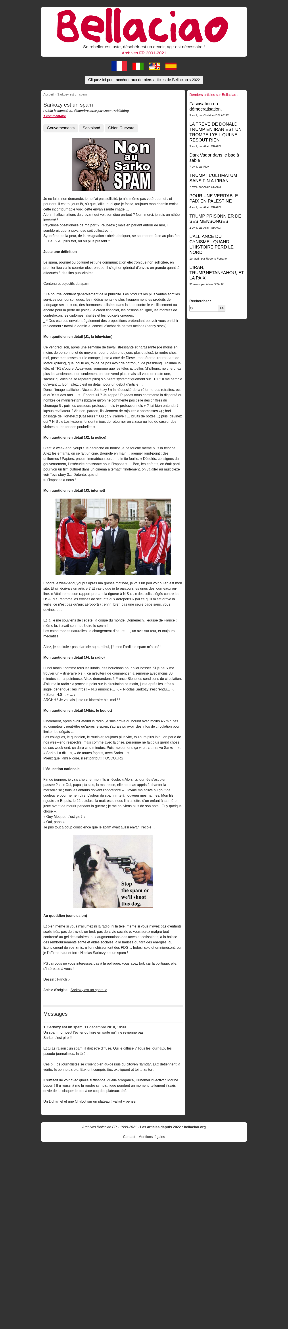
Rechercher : (200, 301)
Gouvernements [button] (61, 128)
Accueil (48, 94)
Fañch (62, 979)
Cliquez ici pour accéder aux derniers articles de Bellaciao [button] (144, 80)
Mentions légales (151, 1137)
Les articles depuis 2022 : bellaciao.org (173, 1127)
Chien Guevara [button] (121, 128)
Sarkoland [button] (91, 128)
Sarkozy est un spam (87, 990)
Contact (129, 1137)
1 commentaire (54, 116)
